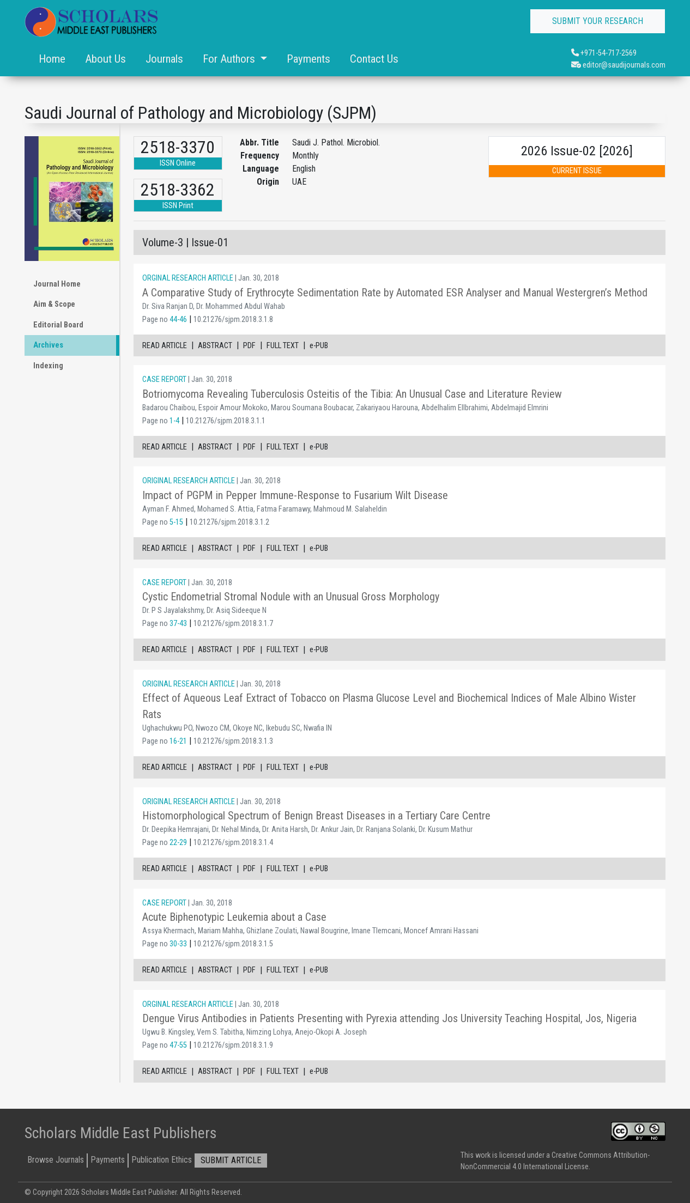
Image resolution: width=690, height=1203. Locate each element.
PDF (249, 345)
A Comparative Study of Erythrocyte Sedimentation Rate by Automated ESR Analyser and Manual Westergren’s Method (394, 292)
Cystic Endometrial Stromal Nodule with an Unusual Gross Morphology (290, 596)
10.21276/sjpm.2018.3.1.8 (233, 319)
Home (52, 58)
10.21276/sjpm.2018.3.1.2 (229, 522)
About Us (105, 58)
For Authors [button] (230, 58)
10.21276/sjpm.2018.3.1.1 (225, 421)
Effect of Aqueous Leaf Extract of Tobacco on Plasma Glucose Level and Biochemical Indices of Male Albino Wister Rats (389, 706)
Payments (308, 58)
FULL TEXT (283, 345)
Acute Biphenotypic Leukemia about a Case (234, 916)
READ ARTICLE (164, 345)
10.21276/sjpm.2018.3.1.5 (233, 944)
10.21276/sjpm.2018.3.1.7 (233, 623)
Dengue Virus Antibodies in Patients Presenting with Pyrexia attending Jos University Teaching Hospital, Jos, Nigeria (389, 1018)
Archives (48, 345)
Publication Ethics (161, 1160)
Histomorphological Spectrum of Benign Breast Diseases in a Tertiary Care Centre (316, 815)
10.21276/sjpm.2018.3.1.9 (233, 1045)
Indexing (48, 365)
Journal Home (57, 284)
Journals (164, 58)
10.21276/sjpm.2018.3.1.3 (233, 741)
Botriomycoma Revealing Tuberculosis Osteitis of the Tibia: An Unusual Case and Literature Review (352, 393)
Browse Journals (55, 1160)
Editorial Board (58, 325)
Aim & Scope (54, 304)
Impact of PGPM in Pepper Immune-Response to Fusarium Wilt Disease (295, 495)
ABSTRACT (215, 345)
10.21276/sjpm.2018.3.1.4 (233, 842)
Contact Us (374, 58)
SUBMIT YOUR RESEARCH (597, 21)
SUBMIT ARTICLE (231, 1160)
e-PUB (319, 345)
